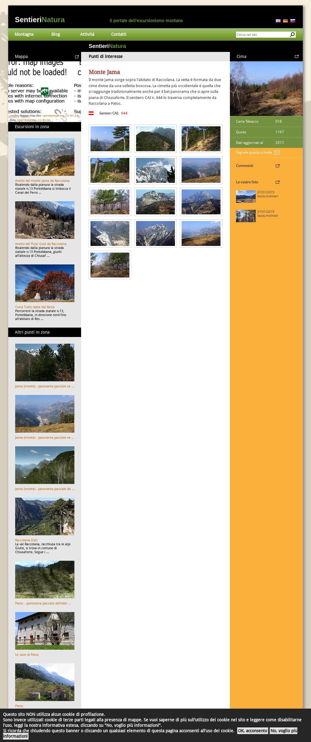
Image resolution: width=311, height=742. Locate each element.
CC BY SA (44, 119)
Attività (87, 34)
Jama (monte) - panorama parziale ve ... (44, 386)
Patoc (19, 706)
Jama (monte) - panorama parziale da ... (44, 489)
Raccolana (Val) (26, 540)
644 (124, 113)
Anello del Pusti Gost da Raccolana (41, 244)
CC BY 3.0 (71, 115)
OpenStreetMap (26, 119)
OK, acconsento (252, 730)
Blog (55, 34)
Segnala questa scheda (254, 152)
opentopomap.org (53, 115)
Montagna (24, 34)
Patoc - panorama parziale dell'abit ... (43, 603)
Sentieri (40, 19)
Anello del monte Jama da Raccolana (42, 181)
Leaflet (14, 115)
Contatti (118, 34)
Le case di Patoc (27, 655)
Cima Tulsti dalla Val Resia (35, 307)
